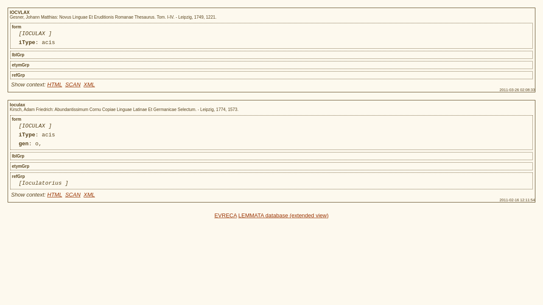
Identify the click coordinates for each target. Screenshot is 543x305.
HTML (54, 87)
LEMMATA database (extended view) (283, 223)
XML (89, 87)
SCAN (73, 87)
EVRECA (225, 223)
